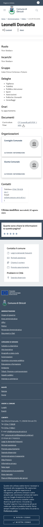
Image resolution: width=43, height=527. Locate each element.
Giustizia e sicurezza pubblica (12, 360)
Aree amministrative (9, 318)
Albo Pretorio (6, 459)
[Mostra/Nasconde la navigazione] (4, 10)
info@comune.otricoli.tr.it (17, 431)
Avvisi (3, 394)
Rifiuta (21, 517)
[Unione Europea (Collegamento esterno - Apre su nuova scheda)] (21, 293)
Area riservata (6, 474)
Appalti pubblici (7, 375)
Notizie (4, 391)
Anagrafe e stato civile (10, 353)
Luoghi (4, 407)
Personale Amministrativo (11, 329)
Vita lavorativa (7, 349)
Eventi (3, 411)
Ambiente (5, 367)
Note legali (5, 467)
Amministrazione (13, 19)
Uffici (3, 322)
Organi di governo (8, 315)
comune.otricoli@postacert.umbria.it (19, 435)
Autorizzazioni (6, 356)
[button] (8, 3)
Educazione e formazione (11, 364)
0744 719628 (9, 424)
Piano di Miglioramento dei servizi (14, 478)
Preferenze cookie (11, 510)
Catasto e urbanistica (9, 345)
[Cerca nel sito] (37, 10)
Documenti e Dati (8, 333)
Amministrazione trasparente (12, 456)
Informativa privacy (9, 463)
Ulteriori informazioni (14, 153)
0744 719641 (9, 427)
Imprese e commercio (9, 378)
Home (3, 19)
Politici (24, 19)
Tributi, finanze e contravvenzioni (14, 371)
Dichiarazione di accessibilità (12, 470)
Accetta (21, 522)
